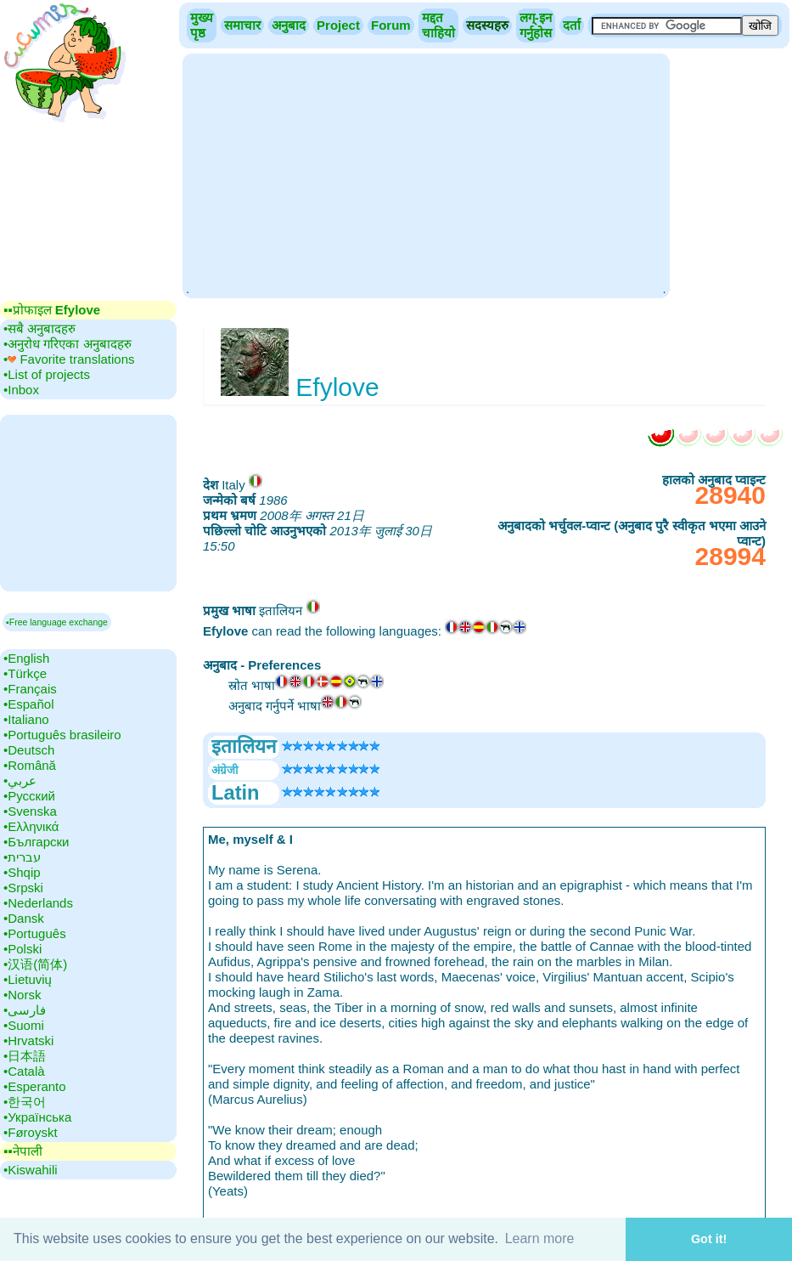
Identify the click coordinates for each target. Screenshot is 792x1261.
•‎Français (30, 688)
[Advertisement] (426, 174)
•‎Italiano (26, 719)
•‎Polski (22, 949)
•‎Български (36, 841)
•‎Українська (37, 1117)
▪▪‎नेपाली (22, 1151)
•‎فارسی (24, 1010)
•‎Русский (29, 796)
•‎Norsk (22, 994)
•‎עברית (22, 857)
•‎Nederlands (38, 903)
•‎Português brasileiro (62, 734)
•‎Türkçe (25, 673)
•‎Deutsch (28, 750)
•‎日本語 (24, 1056)
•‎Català (24, 1071)
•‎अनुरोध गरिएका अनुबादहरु (67, 343)
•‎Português (34, 933)
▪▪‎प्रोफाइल (51, 310)
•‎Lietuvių (27, 979)
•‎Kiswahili (30, 1169)
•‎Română (29, 765)
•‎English (26, 658)
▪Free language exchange (57, 622)
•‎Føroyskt (30, 1132)
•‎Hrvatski (28, 1040)
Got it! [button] (709, 1239)
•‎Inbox (21, 389)
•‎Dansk (23, 918)
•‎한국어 (24, 1101)
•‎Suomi (23, 1025)
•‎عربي (20, 780)
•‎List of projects (46, 374)
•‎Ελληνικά (31, 826)
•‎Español (28, 704)
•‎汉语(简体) (35, 964)
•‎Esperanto (34, 1086)
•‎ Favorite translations (69, 359)
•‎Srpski (23, 887)
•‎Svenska (30, 811)
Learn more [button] (540, 1238)
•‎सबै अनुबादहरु (39, 328)
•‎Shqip (22, 872)
